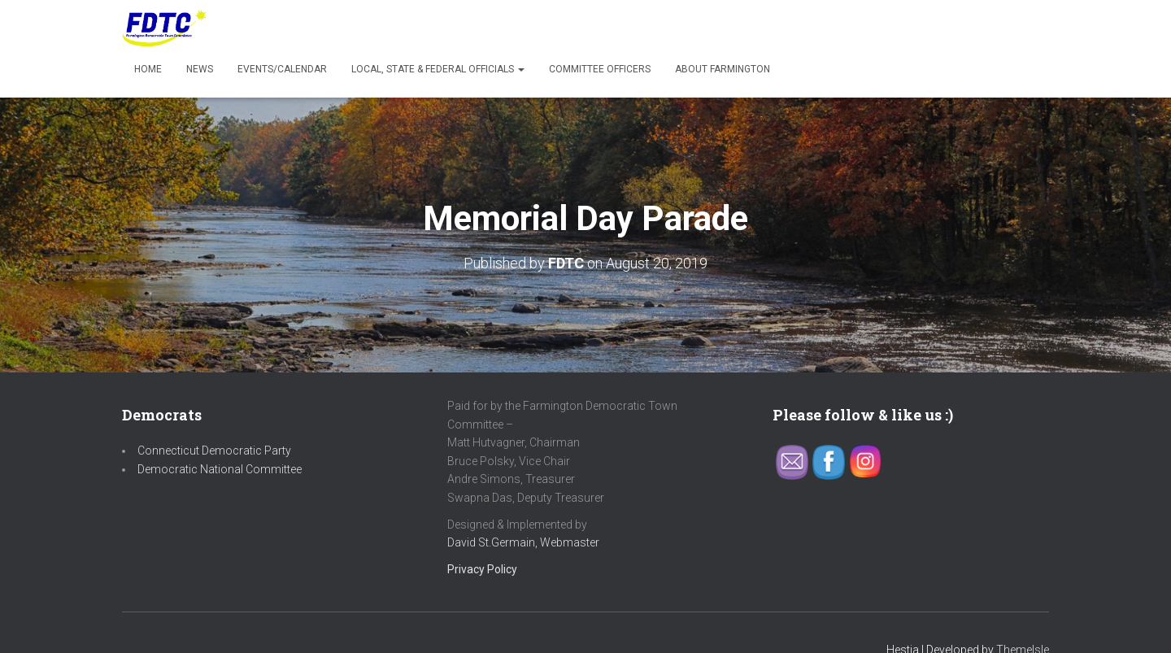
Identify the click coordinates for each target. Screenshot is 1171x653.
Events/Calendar (282, 69)
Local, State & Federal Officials (438, 69)
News (199, 69)
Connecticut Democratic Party (214, 450)
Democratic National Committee (219, 469)
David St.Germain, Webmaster (523, 542)
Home (148, 69)
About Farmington (722, 69)
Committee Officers (600, 69)
